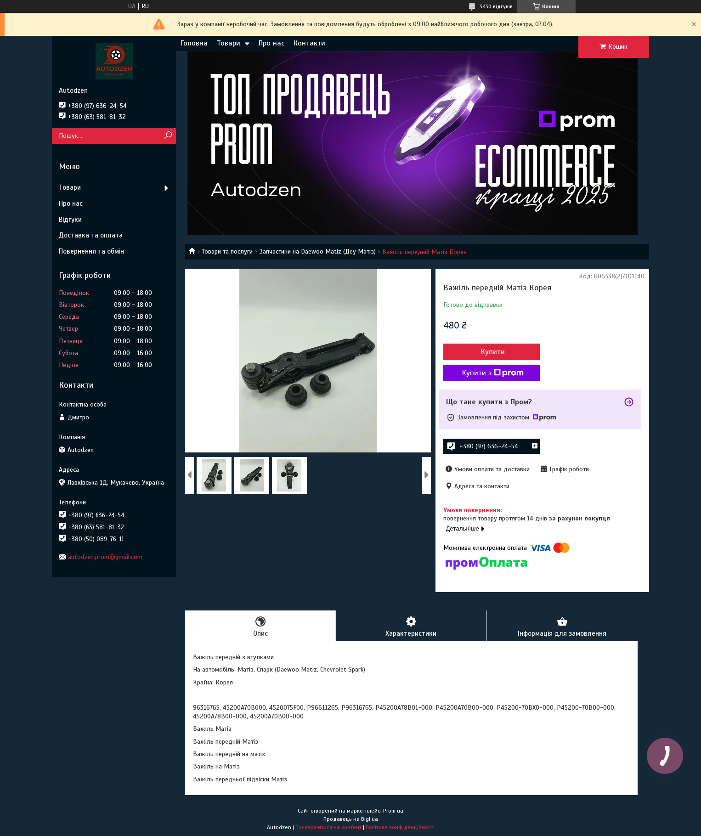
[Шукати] (168, 136)
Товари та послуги (227, 251)
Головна (194, 43)
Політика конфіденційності (400, 827)
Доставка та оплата (91, 235)
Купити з (493, 373)
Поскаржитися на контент (328, 827)
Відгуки (70, 219)
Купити (493, 351)
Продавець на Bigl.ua (350, 819)
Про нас (271, 43)
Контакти (309, 43)
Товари (228, 43)
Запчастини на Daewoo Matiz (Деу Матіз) (318, 251)
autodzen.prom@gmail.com (105, 557)
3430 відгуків (496, 6)
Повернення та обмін (91, 251)
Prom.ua (393, 811)
